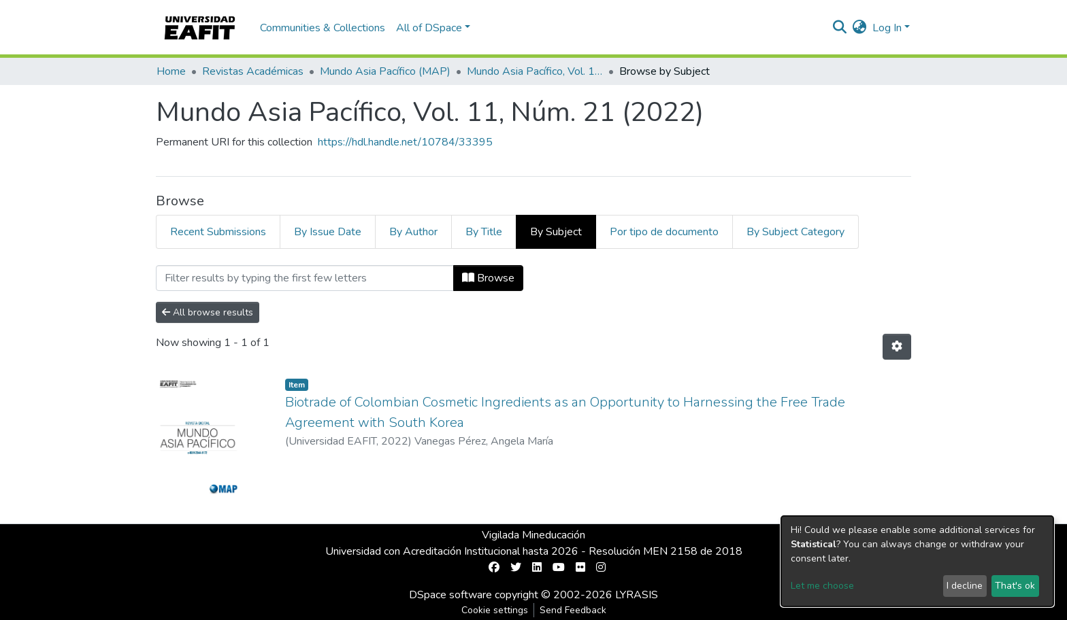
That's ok (1015, 585)
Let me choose (822, 585)
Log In (887, 27)
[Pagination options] (897, 347)
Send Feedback (573, 610)
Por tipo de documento (664, 231)
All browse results (207, 312)
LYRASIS (636, 594)
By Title (483, 231)
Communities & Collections (322, 27)
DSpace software (450, 594)
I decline (965, 585)
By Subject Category (795, 231)
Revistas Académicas (252, 71)
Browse (488, 278)
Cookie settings (494, 610)
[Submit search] (840, 28)
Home (171, 71)
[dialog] (917, 561)
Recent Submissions (218, 231)
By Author (413, 231)
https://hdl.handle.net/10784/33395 (405, 142)
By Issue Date (327, 231)
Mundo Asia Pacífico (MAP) (385, 71)
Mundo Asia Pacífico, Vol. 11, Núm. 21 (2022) (535, 71)
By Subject (556, 231)
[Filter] (305, 278)
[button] (859, 28)
